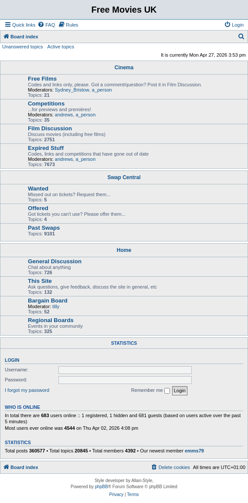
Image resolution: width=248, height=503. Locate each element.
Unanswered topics (22, 46)
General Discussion (55, 261)
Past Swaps (44, 227)
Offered (38, 208)
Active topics (61, 46)
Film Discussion (50, 128)
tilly (55, 306)
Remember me (150, 390)
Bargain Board (48, 300)
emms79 (194, 450)
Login (12, 360)
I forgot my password (27, 390)
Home (124, 250)
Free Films (42, 78)
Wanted (38, 188)
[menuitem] (46, 25)
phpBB (101, 486)
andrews (64, 114)
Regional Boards (51, 320)
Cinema (124, 68)
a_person (102, 89)
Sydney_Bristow (72, 89)
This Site (40, 281)
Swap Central (123, 177)
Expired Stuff (46, 148)
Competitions (46, 103)
